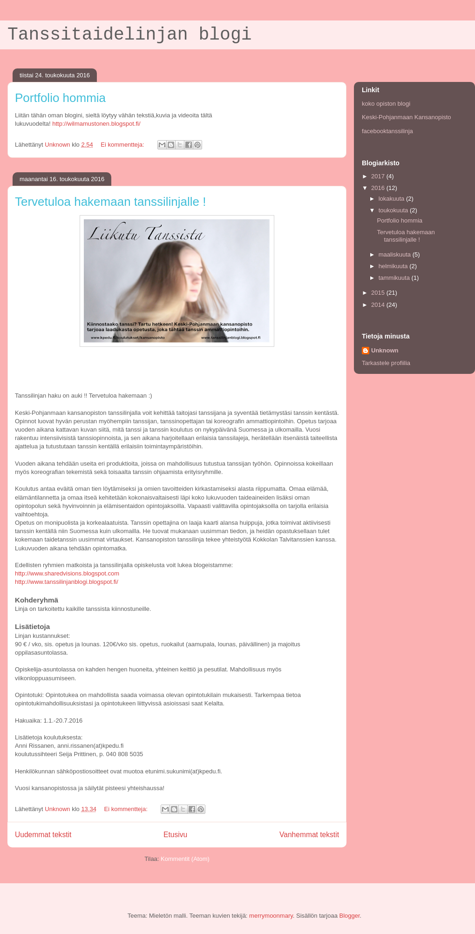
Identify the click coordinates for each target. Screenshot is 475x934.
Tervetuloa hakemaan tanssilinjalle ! (110, 202)
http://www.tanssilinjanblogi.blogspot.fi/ (66, 581)
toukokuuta (394, 210)
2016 (379, 187)
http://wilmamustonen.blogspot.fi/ (96, 123)
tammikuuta (395, 277)
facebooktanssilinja (387, 131)
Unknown (385, 350)
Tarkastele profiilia (386, 362)
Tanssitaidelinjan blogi (129, 35)
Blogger (349, 915)
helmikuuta (394, 266)
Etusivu (175, 835)
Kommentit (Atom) (185, 858)
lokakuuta (392, 198)
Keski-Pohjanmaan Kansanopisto (406, 117)
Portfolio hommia (60, 98)
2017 (379, 176)
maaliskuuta (396, 254)
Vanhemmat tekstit (309, 835)
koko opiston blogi (386, 103)
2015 (379, 292)
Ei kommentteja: (123, 144)
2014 (379, 304)
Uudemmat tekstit (43, 835)
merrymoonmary (271, 915)
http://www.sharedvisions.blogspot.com (67, 573)
